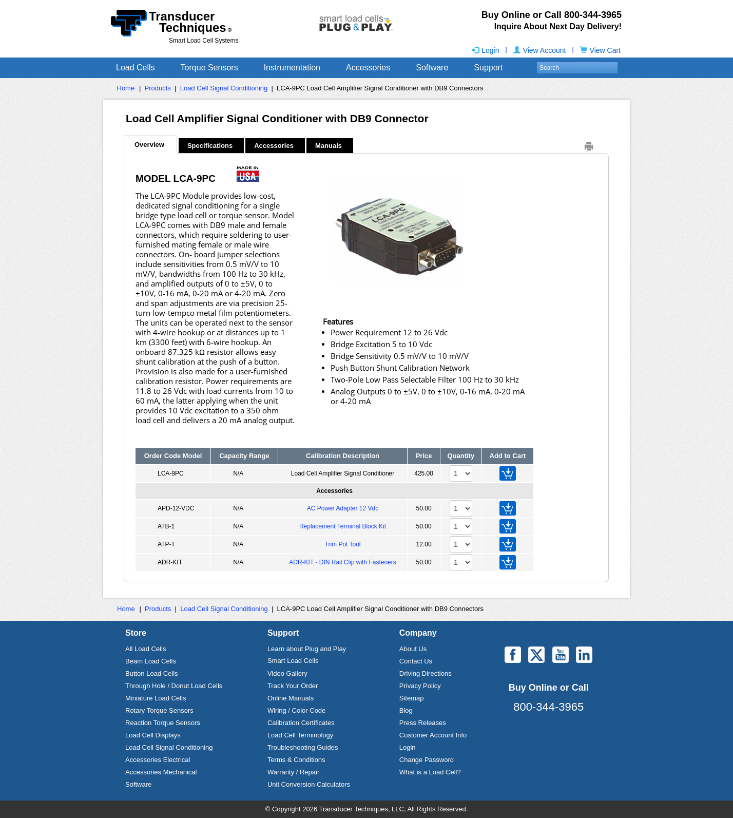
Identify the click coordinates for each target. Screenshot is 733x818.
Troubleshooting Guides (302, 747)
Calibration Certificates (301, 723)
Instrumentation (292, 67)
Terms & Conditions (296, 760)
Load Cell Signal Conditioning (224, 88)
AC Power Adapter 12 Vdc (342, 508)
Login (485, 50)
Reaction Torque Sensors (162, 723)
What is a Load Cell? (430, 772)
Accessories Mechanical (161, 772)
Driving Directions (425, 673)
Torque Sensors (209, 67)
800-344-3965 (548, 706)
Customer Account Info (433, 735)
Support (488, 67)
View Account (539, 50)
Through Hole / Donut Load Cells (173, 686)
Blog (406, 710)
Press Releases (422, 723)
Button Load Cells (151, 673)
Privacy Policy (420, 686)
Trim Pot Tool (343, 544)
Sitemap (411, 698)
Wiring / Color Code (296, 710)
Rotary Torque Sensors (159, 710)
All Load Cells (145, 649)
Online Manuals (290, 698)
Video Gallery (287, 673)
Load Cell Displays (153, 735)
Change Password (426, 760)
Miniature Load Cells (155, 698)
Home (126, 88)
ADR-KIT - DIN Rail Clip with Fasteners (342, 562)
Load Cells (135, 67)
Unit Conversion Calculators (308, 784)
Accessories (368, 67)
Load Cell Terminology (300, 735)
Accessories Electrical (157, 760)
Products (158, 88)
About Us (413, 649)
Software (432, 67)
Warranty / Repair (293, 772)
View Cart (600, 50)
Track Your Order (292, 686)
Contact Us (415, 661)
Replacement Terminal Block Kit (342, 526)
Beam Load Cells (150, 661)
